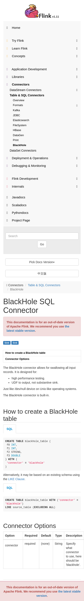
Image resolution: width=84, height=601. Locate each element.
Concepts (42, 56)
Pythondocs (17, 212)
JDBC (16, 115)
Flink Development (42, 178)
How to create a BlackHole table (25, 352)
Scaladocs (16, 205)
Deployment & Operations (42, 158)
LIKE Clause (16, 479)
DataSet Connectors (23, 150)
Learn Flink (42, 48)
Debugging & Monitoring (42, 165)
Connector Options (17, 359)
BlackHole (19, 145)
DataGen (18, 135)
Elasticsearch (21, 120)
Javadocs (16, 197)
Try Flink (42, 40)
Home (13, 27)
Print (16, 140)
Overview (18, 100)
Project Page (18, 220)
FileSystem (19, 125)
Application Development (42, 69)
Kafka (16, 110)
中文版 (42, 273)
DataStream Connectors (43, 90)
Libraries (42, 77)
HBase (17, 130)
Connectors (18, 84)
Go (42, 244)
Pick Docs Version (42, 262)
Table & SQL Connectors (27, 95)
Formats (45, 105)
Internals (42, 186)
